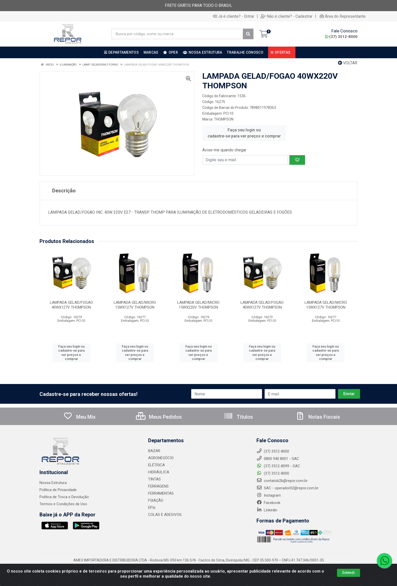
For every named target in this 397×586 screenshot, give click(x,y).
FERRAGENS (158, 486)
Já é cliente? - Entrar (233, 16)
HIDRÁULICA (158, 472)
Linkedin (266, 510)
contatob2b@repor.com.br (282, 480)
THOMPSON (223, 119)
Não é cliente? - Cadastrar (286, 16)
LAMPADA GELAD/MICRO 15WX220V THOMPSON (198, 305)
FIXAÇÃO (155, 500)
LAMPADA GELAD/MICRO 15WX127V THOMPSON (135, 305)
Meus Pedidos (159, 417)
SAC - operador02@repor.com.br (287, 488)
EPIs (151, 507)
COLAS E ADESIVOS (165, 514)
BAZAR (154, 451)
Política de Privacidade (58, 490)
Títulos (238, 417)
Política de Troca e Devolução (64, 497)
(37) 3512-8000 (341, 36)
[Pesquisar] (248, 34)
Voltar (347, 62)
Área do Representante (343, 16)
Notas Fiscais (317, 417)
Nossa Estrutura (53, 482)
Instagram (268, 495)
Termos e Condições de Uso (63, 504)
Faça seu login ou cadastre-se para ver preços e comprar (244, 133)
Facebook (268, 502)
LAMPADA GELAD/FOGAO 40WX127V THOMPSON (71, 305)
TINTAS (154, 479)
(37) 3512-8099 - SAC (278, 466)
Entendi (348, 573)
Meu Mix (79, 417)
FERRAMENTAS (161, 493)
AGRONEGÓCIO (161, 458)
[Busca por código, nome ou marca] (177, 34)
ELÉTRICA (156, 465)
